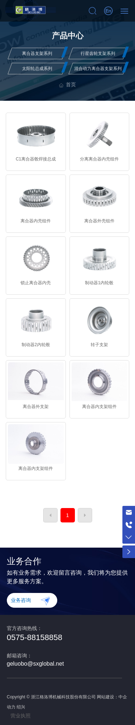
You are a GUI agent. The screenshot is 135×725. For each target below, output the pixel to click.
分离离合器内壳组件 (99, 159)
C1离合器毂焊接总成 (36, 159)
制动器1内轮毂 (99, 282)
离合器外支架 (36, 406)
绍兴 (21, 707)
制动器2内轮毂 (36, 344)
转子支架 (99, 344)
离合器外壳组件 (99, 220)
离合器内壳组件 (36, 220)
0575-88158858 (34, 637)
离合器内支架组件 (99, 406)
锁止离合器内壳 (36, 282)
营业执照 (20, 716)
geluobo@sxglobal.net (35, 664)
